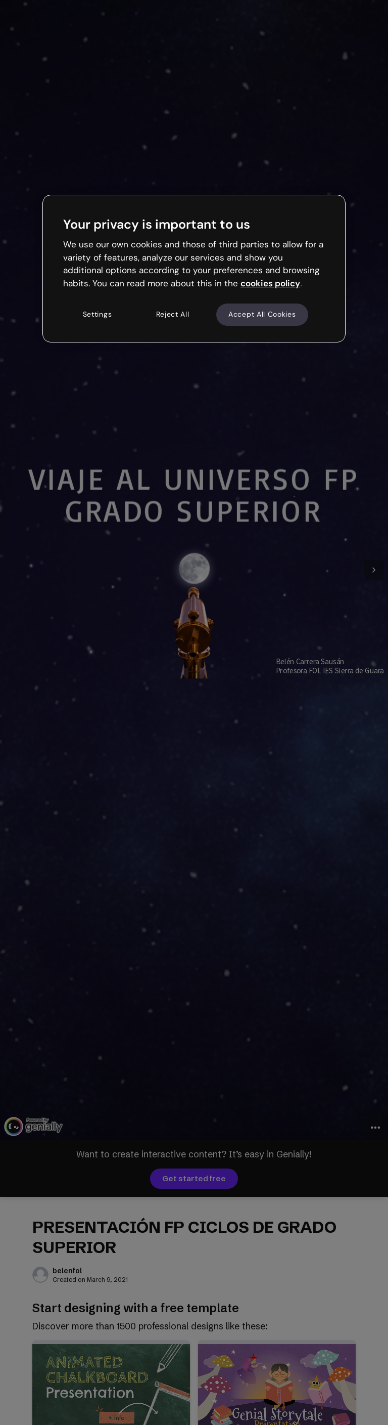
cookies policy (270, 283)
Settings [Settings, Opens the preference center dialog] (97, 314)
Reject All (172, 314)
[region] (194, 268)
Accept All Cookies (262, 314)
